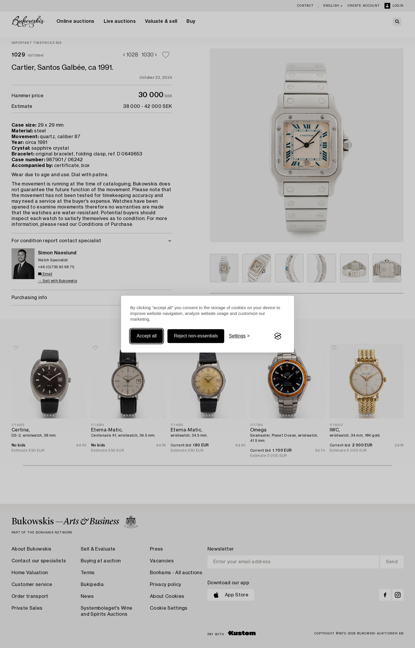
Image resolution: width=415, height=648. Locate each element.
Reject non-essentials (196, 336)
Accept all (146, 336)
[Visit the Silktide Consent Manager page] (278, 336)
